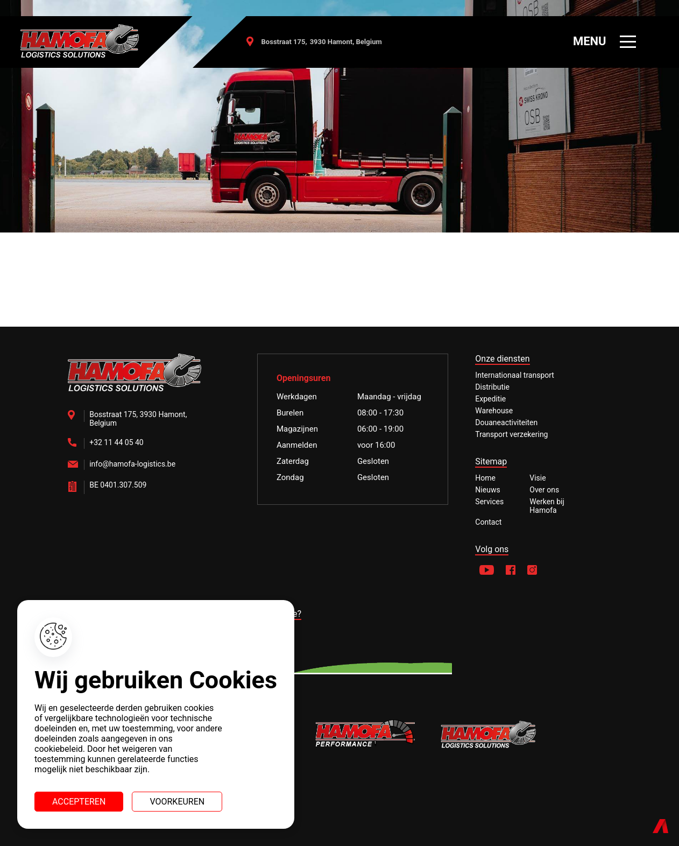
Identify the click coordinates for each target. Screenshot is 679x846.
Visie (537, 478)
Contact (488, 522)
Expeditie (490, 398)
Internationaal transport (514, 375)
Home (485, 478)
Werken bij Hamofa (546, 505)
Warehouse (494, 410)
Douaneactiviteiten (506, 422)
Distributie (492, 387)
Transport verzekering (511, 434)
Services (489, 501)
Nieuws (487, 489)
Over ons (544, 489)
